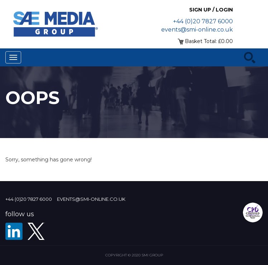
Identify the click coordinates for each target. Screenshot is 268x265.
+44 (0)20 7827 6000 (203, 21)
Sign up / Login (211, 9)
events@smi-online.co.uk (197, 29)
